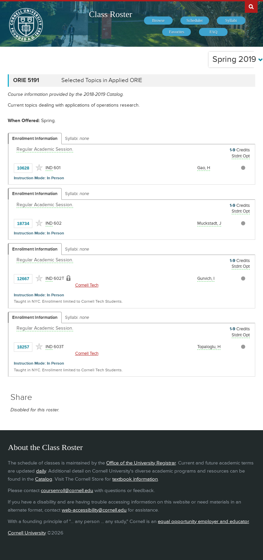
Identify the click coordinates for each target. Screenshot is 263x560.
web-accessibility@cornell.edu (94, 510)
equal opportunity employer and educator (203, 521)
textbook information (135, 479)
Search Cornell (251, 6)
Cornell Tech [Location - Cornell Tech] (86, 285)
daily (41, 471)
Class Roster (110, 14)
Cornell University (27, 533)
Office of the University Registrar (141, 463)
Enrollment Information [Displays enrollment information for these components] (35, 138)
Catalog (43, 479)
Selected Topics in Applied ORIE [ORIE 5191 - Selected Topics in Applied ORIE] (101, 80)
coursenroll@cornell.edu (67, 490)
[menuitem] (158, 20)
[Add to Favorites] (39, 167)
